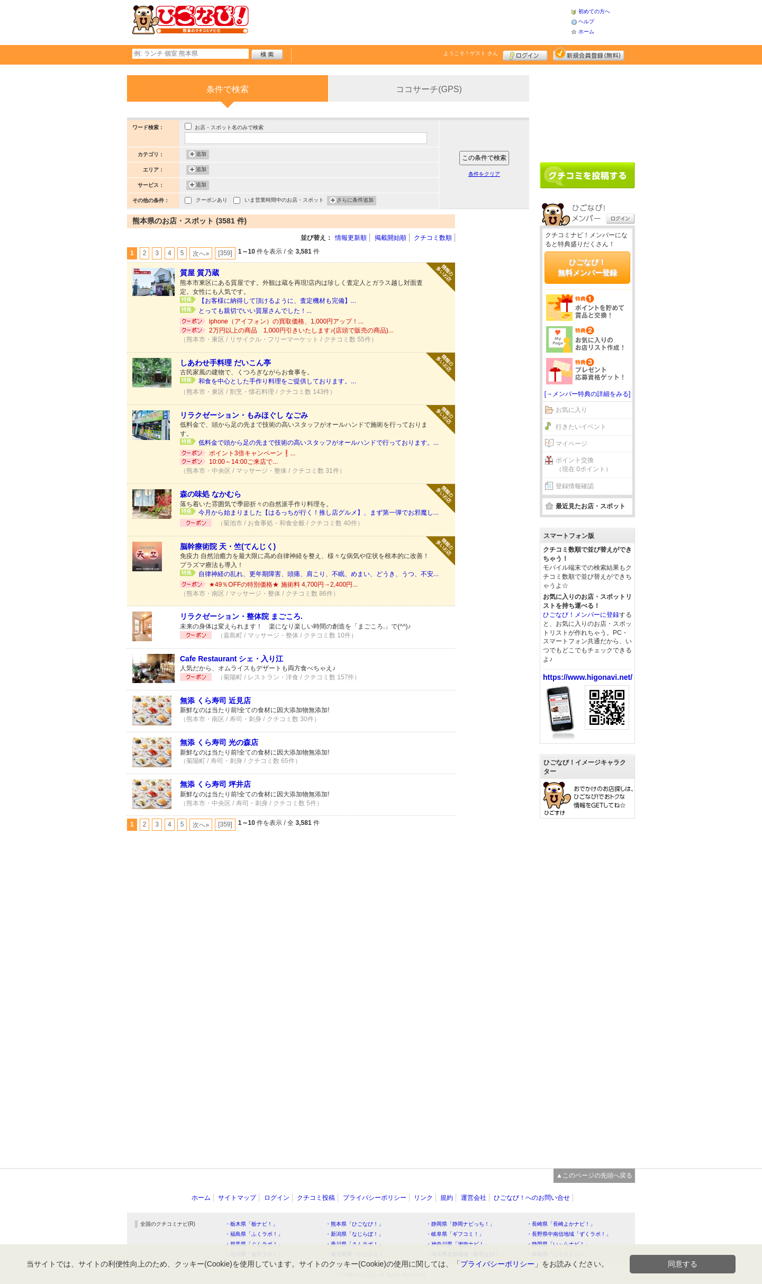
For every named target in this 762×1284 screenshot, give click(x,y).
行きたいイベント (581, 426)
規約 (446, 1197)
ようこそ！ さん (470, 53)
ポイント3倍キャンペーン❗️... (252, 453)
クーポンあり (212, 201)
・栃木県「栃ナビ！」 (251, 1224)
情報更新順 (351, 237)
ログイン (525, 54)
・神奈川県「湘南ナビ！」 (457, 1244)
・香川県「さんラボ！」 (354, 1244)
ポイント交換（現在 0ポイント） (584, 464)
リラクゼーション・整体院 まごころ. (241, 616)
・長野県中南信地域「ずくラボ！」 (569, 1234)
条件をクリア (484, 174)
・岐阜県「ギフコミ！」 (455, 1234)
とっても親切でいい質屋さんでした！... (255, 311)
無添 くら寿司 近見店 (215, 700)
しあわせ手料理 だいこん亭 (225, 362)
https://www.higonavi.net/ (587, 677)
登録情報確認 (575, 486)
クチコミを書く (587, 175)
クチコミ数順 (433, 237)
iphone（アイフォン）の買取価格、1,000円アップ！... (286, 321)
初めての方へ (594, 11)
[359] (225, 253)
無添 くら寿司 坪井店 (215, 784)
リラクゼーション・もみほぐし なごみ (244, 415)
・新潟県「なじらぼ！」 (354, 1234)
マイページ (571, 443)
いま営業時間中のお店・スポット (284, 201)
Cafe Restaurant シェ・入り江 (231, 658)
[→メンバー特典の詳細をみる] (588, 394)
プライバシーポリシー (374, 1197)
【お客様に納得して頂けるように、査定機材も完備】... (277, 300)
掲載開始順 (390, 237)
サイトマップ (237, 1197)
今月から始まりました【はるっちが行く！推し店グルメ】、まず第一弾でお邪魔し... (318, 512)
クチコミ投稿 (316, 1197)
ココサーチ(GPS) (428, 89)
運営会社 (473, 1197)
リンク (423, 1197)
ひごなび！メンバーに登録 (581, 614)
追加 (201, 154)
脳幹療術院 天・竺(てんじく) (228, 546)
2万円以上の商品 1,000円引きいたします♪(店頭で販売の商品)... (301, 330)
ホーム (586, 31)
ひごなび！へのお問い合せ (532, 1197)
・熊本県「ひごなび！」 (354, 1224)
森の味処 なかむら (210, 494)
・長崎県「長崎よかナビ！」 (561, 1224)
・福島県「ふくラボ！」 (254, 1234)
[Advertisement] (409, 21)
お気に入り (571, 410)
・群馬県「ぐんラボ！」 (254, 1244)
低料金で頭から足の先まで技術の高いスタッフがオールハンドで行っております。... (318, 442)
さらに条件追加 (355, 200)
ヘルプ (586, 21)
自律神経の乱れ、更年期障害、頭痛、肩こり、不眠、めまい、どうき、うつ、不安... (318, 574)
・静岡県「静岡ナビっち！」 (460, 1224)
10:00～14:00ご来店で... (243, 461)
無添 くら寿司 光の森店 (219, 742)
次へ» (201, 253)
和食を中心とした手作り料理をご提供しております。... (277, 381)
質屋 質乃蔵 (199, 272)
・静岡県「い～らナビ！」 (558, 1244)
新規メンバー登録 (588, 54)
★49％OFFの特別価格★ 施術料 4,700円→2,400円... (283, 584)
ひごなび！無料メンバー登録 (587, 267)
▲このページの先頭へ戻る (594, 1175)
